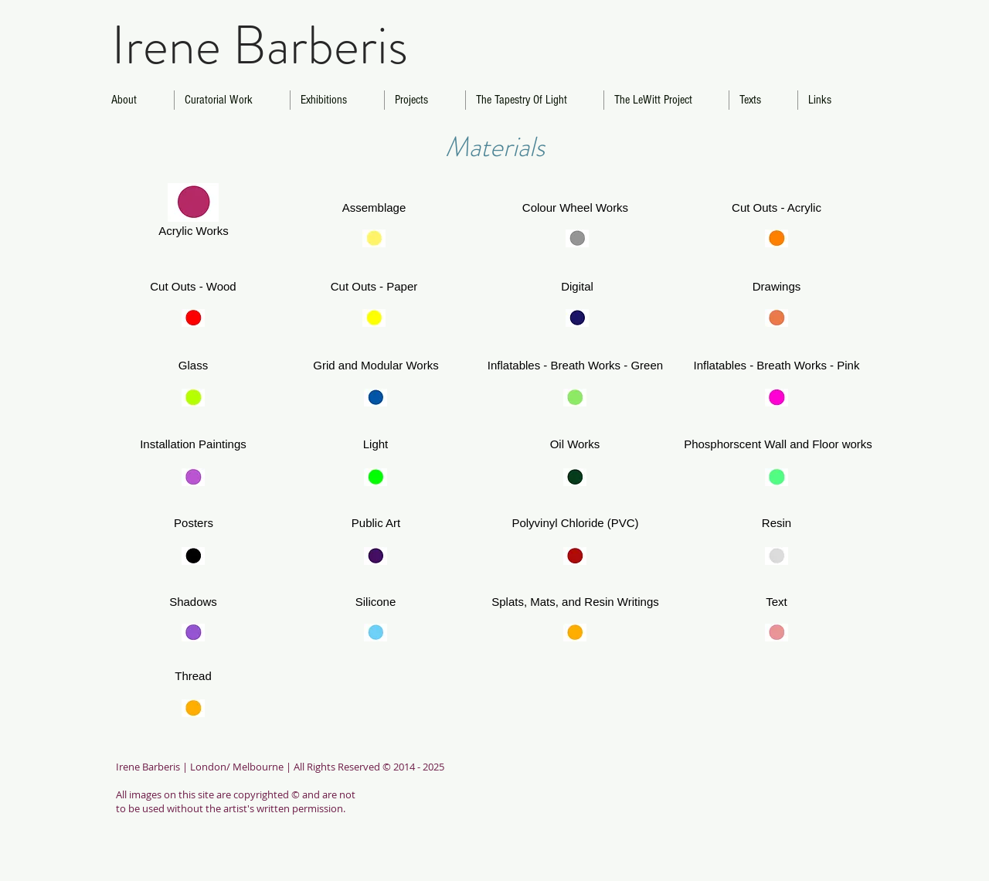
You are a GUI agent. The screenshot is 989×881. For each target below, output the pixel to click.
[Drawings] (776, 287)
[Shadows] (193, 602)
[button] (193, 523)
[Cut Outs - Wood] (193, 287)
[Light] (375, 444)
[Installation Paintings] (193, 444)
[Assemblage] (374, 208)
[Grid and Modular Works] (376, 366)
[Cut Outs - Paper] (374, 287)
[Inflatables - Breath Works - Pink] (776, 366)
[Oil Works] (575, 444)
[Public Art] (376, 523)
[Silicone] (375, 602)
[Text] (776, 602)
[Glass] (193, 366)
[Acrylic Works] (193, 231)
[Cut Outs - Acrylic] (776, 208)
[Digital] (577, 287)
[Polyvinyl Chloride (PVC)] (575, 523)
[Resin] (776, 523)
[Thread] (193, 676)
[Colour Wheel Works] (575, 208)
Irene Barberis (259, 45)
